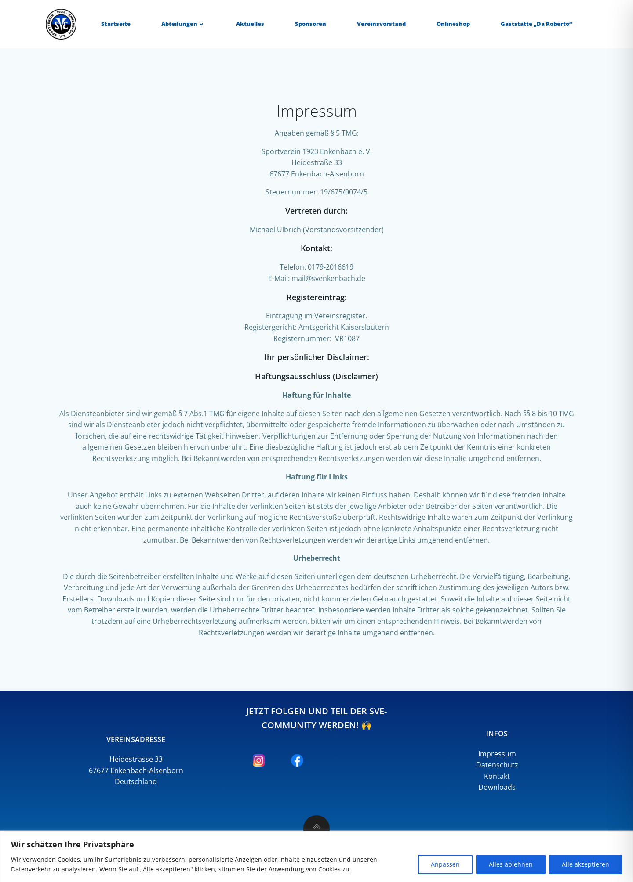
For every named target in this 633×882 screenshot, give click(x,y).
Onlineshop (453, 24)
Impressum (497, 754)
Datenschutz (497, 765)
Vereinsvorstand (381, 24)
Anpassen (445, 864)
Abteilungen (183, 24)
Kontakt (497, 776)
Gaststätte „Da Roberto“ (536, 24)
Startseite (116, 24)
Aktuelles (250, 24)
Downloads (497, 787)
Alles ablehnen (511, 864)
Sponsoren (310, 24)
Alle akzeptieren (585, 864)
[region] (316, 856)
